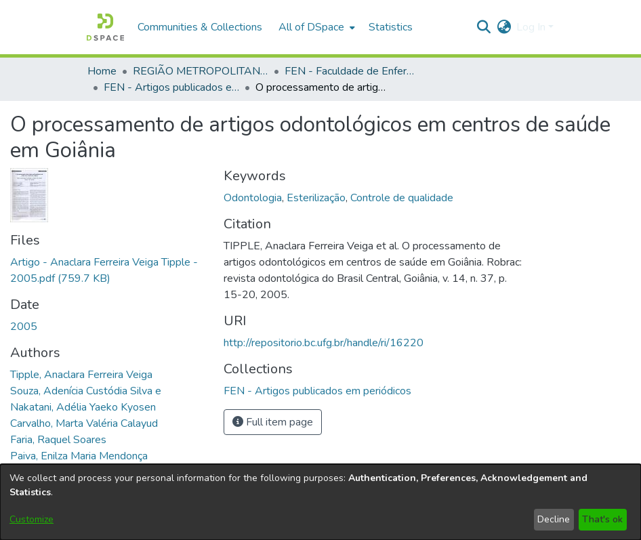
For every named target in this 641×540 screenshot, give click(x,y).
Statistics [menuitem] (391, 27)
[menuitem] (315, 27)
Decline (553, 519)
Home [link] (102, 71)
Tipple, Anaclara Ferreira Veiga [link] (81, 374)
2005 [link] (23, 326)
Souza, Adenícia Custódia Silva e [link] (85, 390)
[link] (317, 390)
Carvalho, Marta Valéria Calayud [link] (84, 423)
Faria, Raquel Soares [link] (58, 439)
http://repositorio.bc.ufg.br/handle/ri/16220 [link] (323, 342)
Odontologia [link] (253, 197)
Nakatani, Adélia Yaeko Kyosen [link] (83, 407)
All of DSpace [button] (311, 27)
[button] (105, 27)
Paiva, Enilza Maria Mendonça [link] (79, 456)
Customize (31, 519)
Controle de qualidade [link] (401, 197)
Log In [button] (532, 27)
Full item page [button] (272, 422)
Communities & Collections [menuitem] (200, 27)
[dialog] (320, 502)
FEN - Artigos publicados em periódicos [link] (171, 87)
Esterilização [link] (316, 197)
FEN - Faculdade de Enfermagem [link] (352, 71)
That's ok (602, 519)
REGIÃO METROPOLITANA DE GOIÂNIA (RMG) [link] (200, 71)
